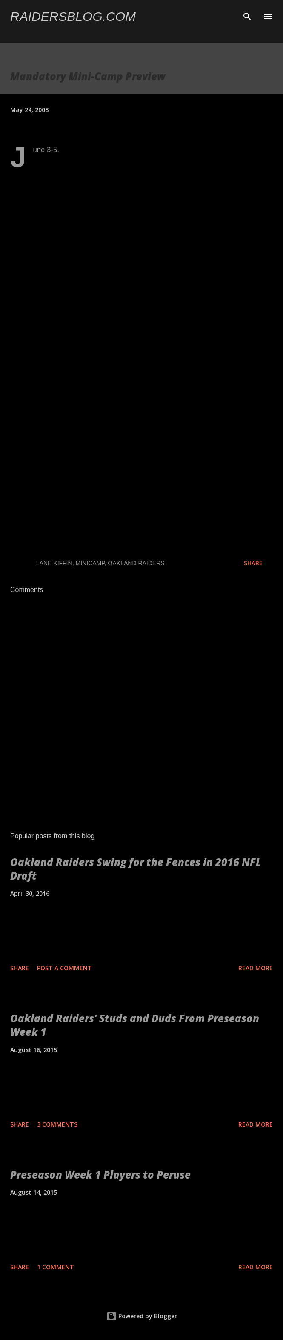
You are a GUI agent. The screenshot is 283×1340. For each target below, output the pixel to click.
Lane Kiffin (54, 563)
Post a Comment (64, 968)
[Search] (247, 15)
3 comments (57, 1124)
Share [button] (253, 563)
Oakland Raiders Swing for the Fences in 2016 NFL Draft (135, 869)
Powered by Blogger (141, 1316)
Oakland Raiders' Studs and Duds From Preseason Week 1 (134, 1025)
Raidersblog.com (73, 16)
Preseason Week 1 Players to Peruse (100, 1174)
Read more (255, 968)
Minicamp (90, 563)
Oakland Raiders (136, 563)
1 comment (55, 1267)
